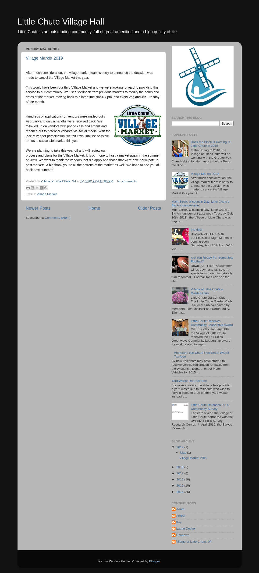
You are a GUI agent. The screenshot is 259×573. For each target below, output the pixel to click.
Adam (180, 509)
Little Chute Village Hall (61, 21)
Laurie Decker (186, 528)
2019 (180, 447)
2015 (180, 485)
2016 (180, 479)
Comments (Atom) (58, 217)
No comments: (127, 181)
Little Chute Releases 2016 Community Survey (210, 406)
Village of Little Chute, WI (194, 541)
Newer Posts (38, 208)
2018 (180, 467)
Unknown (182, 535)
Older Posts (149, 208)
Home (94, 208)
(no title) (196, 229)
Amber (181, 515)
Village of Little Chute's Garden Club (207, 291)
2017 (180, 473)
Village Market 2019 (44, 58)
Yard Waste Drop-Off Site (189, 381)
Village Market (47, 194)
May (183, 452)
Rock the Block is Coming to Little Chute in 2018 (210, 143)
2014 (180, 492)
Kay (179, 522)
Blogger (154, 561)
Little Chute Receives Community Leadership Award (212, 322)
